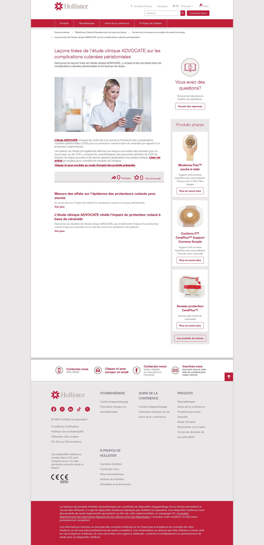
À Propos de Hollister (150, 23)
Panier (204, 6)
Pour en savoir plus (190, 190)
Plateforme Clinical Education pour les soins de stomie (101, 32)
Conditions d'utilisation (65, 426)
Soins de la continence (117, 23)
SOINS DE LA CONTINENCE (148, 395)
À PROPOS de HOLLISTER (110, 453)
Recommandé (147, 177)
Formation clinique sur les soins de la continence (154, 414)
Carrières (162, 6)
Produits (64, 23)
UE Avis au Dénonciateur (66, 441)
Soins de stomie (62, 32)
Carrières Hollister (111, 463)
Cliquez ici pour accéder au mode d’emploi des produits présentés (95, 165)
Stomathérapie (86, 23)
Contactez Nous (198, 13)
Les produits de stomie (190, 338)
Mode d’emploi (186, 421)
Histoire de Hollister (112, 479)
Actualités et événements (115, 484)
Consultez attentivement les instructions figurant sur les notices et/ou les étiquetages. (124, 515)
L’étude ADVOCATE (66, 140)
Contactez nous (109, 469)
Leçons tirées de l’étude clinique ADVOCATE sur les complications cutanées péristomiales (97, 37)
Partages (121, 177)
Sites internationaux (112, 474)
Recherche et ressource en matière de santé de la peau (158, 32)
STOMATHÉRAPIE (112, 393)
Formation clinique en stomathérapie (113, 409)
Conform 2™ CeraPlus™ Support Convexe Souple (190, 237)
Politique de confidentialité (67, 431)
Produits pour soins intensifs (189, 414)
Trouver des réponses (190, 106)
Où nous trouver (141, 6)
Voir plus (60, 206)
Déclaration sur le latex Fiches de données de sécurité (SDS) (191, 431)
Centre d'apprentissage (114, 401)
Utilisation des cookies (65, 436)
